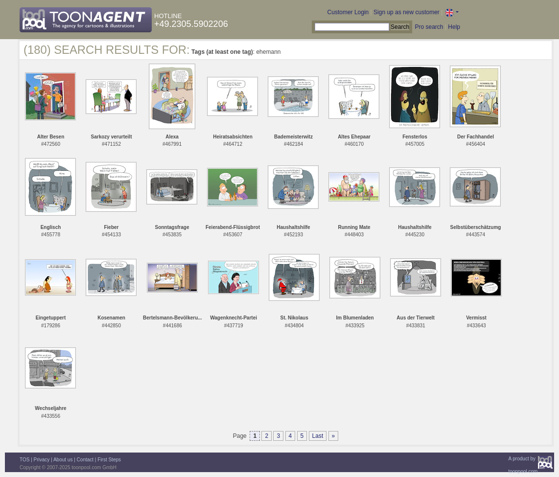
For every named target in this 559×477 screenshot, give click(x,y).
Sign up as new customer (406, 12)
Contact (85, 459)
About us (62, 459)
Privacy (42, 459)
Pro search (429, 26)
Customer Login (348, 12)
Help (454, 26)
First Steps (109, 459)
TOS (24, 459)
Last (318, 435)
